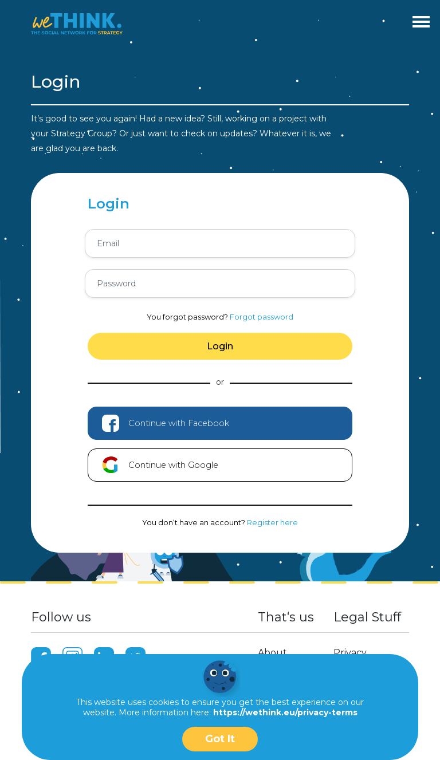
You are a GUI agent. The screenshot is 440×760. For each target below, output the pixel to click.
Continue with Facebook (165, 423)
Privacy (350, 652)
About (272, 652)
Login (220, 346)
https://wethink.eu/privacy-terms (285, 712)
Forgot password (261, 316)
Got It (220, 739)
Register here (272, 522)
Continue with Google (160, 465)
